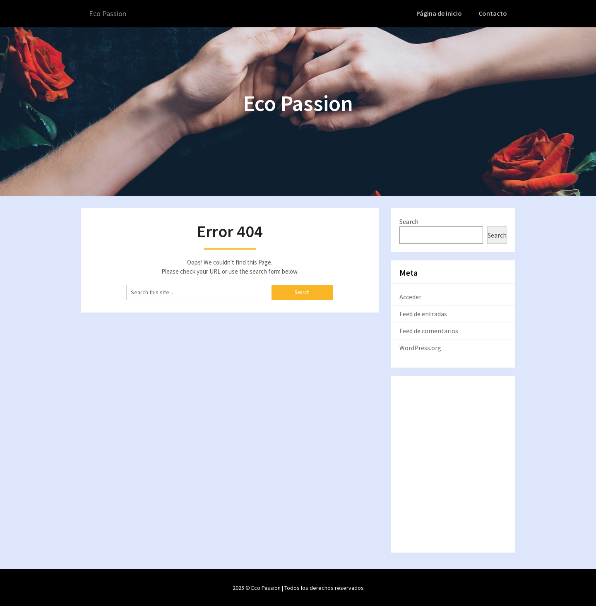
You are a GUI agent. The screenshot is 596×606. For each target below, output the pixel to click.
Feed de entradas (423, 313)
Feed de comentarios (428, 330)
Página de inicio (442, 13)
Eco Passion (109, 13)
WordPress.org (420, 347)
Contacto (493, 13)
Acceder (410, 296)
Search (408, 220)
